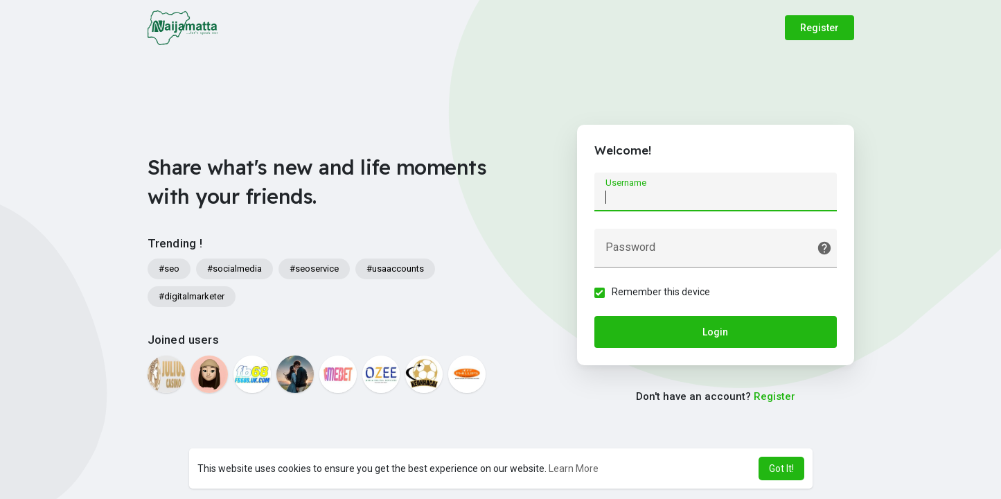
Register (819, 27)
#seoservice (314, 268)
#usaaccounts (395, 268)
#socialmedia (234, 268)
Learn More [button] (574, 468)
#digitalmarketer (191, 296)
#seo (169, 268)
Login (715, 332)
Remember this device (661, 291)
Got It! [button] (781, 468)
